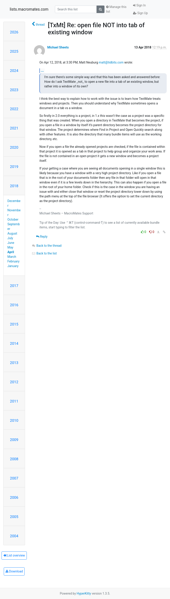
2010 (14, 420)
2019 (14, 166)
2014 (14, 343)
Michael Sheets (58, 47)
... (42, 70)
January (13, 266)
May (10, 247)
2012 (14, 382)
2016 (14, 305)
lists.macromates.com (29, 9)
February (13, 261)
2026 (14, 32)
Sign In (139, 5)
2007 (14, 478)
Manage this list (116, 9)
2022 (14, 109)
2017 (14, 285)
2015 (14, 324)
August (12, 233)
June (11, 243)
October (13, 219)
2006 (14, 497)
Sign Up (140, 13)
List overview (14, 555)
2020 (14, 147)
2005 (14, 516)
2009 (14, 439)
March (12, 256)
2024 (14, 70)
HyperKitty (84, 593)
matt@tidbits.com (111, 62)
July (10, 238)
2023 (14, 90)
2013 (14, 362)
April (11, 252)
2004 (14, 536)
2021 (14, 128)
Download (14, 571)
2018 (14, 186)
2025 (14, 51)
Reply (41, 236)
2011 (14, 401)
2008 (14, 459)
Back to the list (44, 253)
